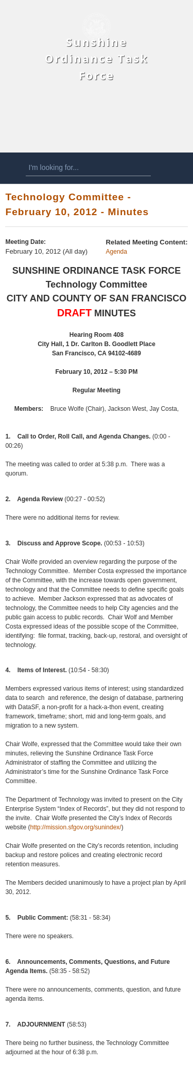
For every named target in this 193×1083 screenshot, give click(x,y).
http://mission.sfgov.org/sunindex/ (75, 827)
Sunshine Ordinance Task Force (96, 58)
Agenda (116, 251)
